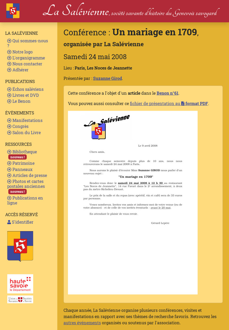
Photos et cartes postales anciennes (26, 186)
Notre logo (20, 51)
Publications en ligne (25, 200)
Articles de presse (27, 175)
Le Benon (19, 101)
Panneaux (19, 169)
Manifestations (25, 120)
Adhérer (18, 69)
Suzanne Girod (107, 78)
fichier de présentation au (169, 103)
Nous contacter (24, 63)
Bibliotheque (22, 154)
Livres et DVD (23, 95)
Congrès (18, 126)
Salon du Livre (24, 132)
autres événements (82, 322)
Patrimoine (20, 163)
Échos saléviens (25, 89)
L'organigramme (26, 57)
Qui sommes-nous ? (27, 43)
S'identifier (20, 222)
